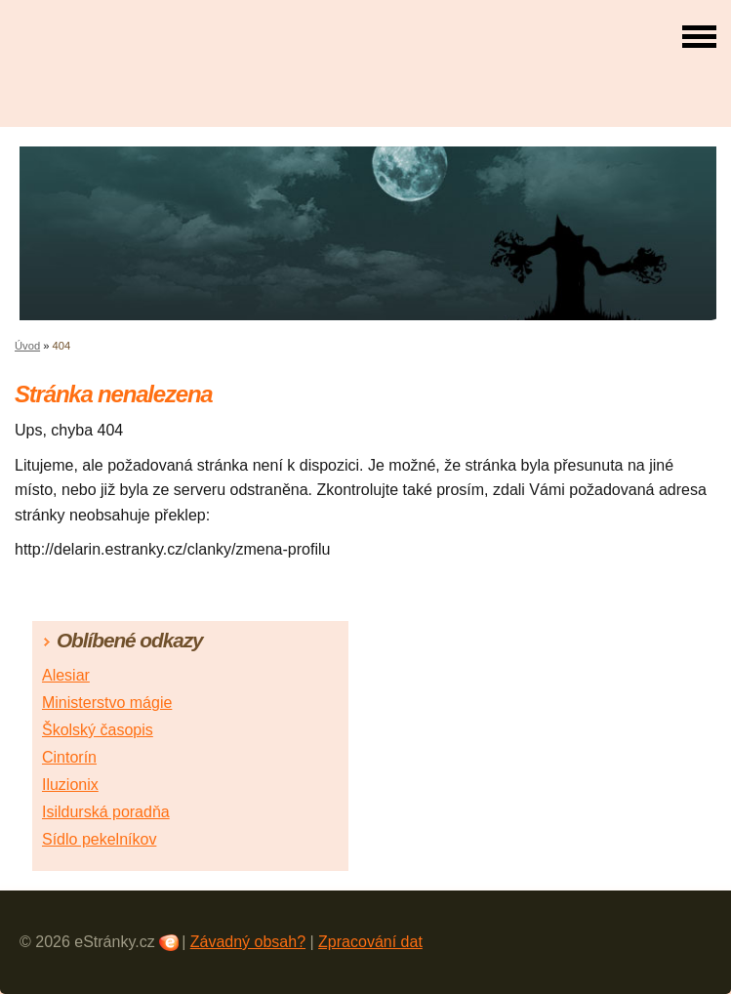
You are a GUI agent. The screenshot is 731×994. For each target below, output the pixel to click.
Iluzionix (70, 784)
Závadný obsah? (247, 941)
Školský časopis (97, 730)
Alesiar (66, 675)
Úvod (27, 346)
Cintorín (69, 757)
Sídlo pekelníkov (99, 839)
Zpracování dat (370, 941)
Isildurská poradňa (106, 812)
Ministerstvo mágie (107, 702)
